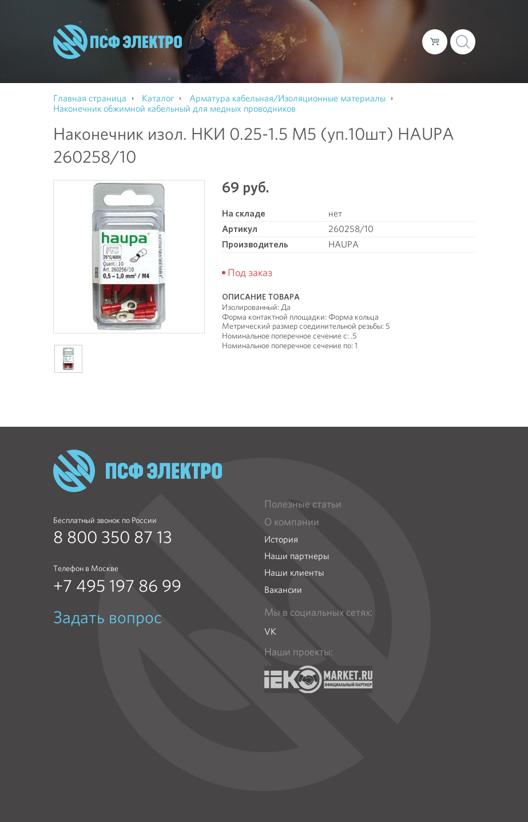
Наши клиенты (294, 572)
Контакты (205, 50)
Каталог (262, 32)
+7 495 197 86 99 (117, 586)
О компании (211, 32)
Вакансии (283, 589)
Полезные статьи (303, 504)
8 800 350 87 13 (112, 537)
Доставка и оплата (329, 32)
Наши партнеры (296, 555)
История (281, 539)
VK (270, 631)
